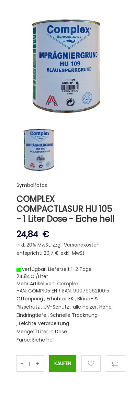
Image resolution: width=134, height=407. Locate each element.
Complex (68, 283)
